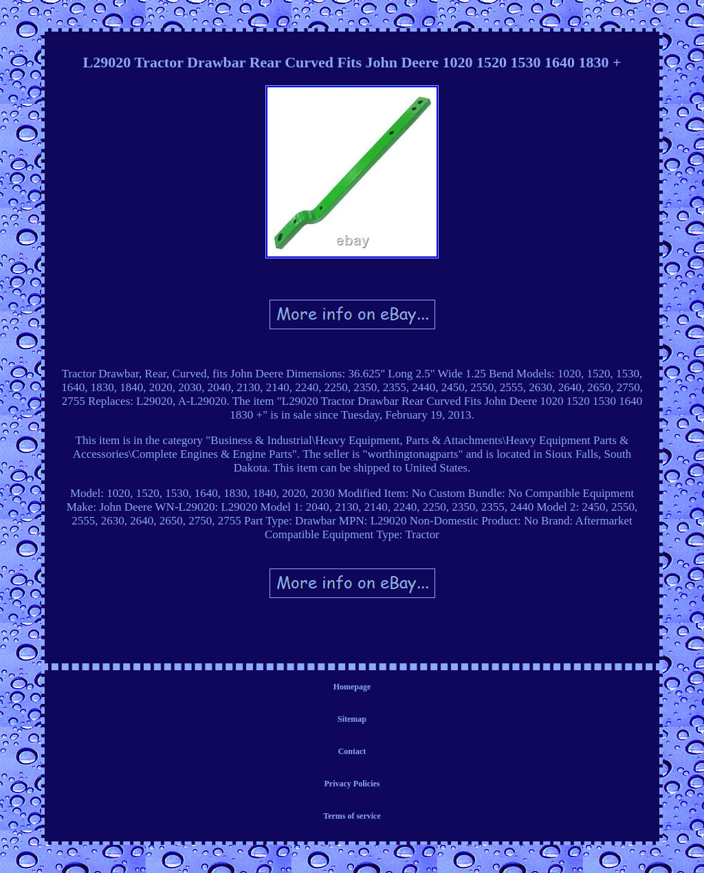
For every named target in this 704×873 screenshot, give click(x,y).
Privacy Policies (352, 783)
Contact (352, 751)
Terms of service (352, 816)
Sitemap (352, 719)
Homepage (352, 687)
